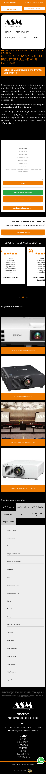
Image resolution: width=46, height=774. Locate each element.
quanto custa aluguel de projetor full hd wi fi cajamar (6, 53)
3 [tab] (27, 297)
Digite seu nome (23, 148)
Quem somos (22, 32)
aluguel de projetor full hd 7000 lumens (37, 50)
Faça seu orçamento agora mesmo (12, 8)
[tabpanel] (22, 265)
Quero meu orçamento (22, 232)
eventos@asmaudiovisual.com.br (23, 731)
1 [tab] (19, 297)
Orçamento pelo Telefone (23, 199)
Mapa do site (23, 757)
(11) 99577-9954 (23, 727)
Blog (36, 37)
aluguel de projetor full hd (26, 50)
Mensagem (23, 166)
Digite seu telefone (23, 160)
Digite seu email (23, 154)
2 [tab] (23, 297)
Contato (24, 37)
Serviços (10, 37)
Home (8, 32)
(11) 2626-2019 (11, 727)
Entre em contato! (34, 8)
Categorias (15, 50)
